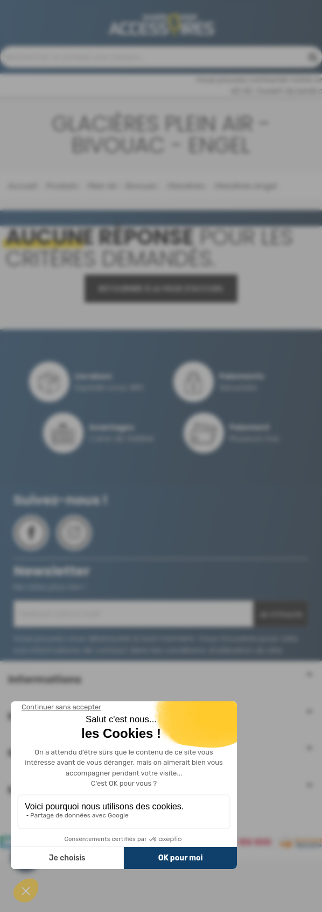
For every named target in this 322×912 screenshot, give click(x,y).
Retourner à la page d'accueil (161, 341)
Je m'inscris (281, 667)
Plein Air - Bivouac (121, 238)
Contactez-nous (153, 90)
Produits (61, 238)
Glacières (185, 238)
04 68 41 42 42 (165, 57)
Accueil (22, 238)
